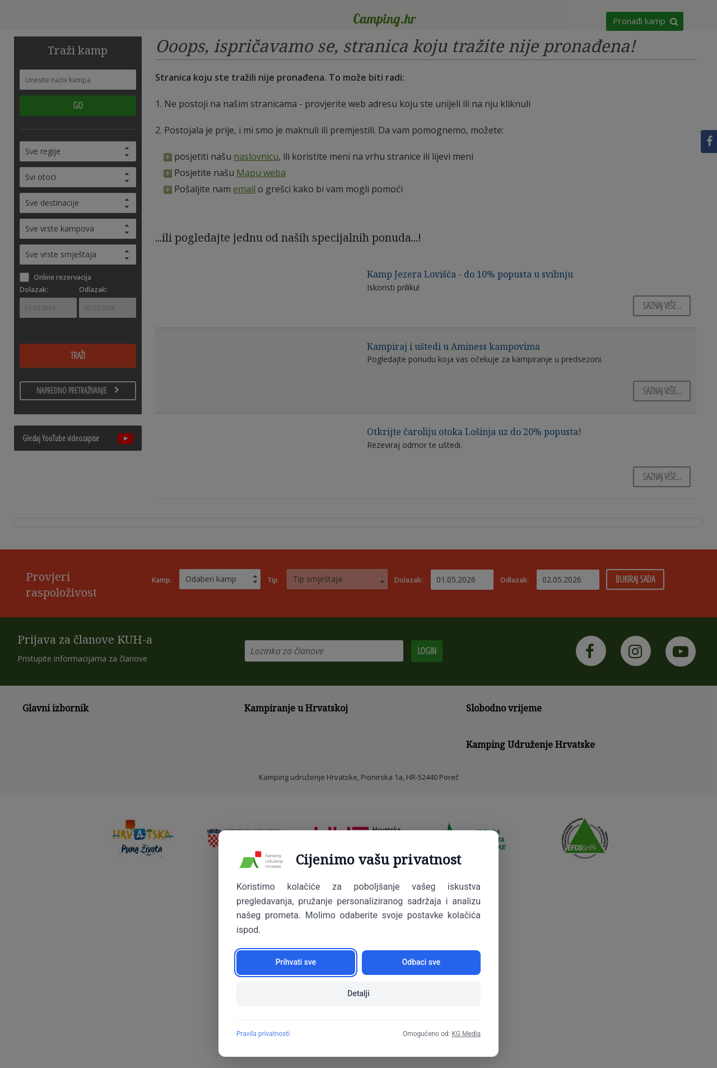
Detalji (358, 994)
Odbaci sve (421, 962)
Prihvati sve (296, 962)
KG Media (466, 1034)
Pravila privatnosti (263, 1034)
